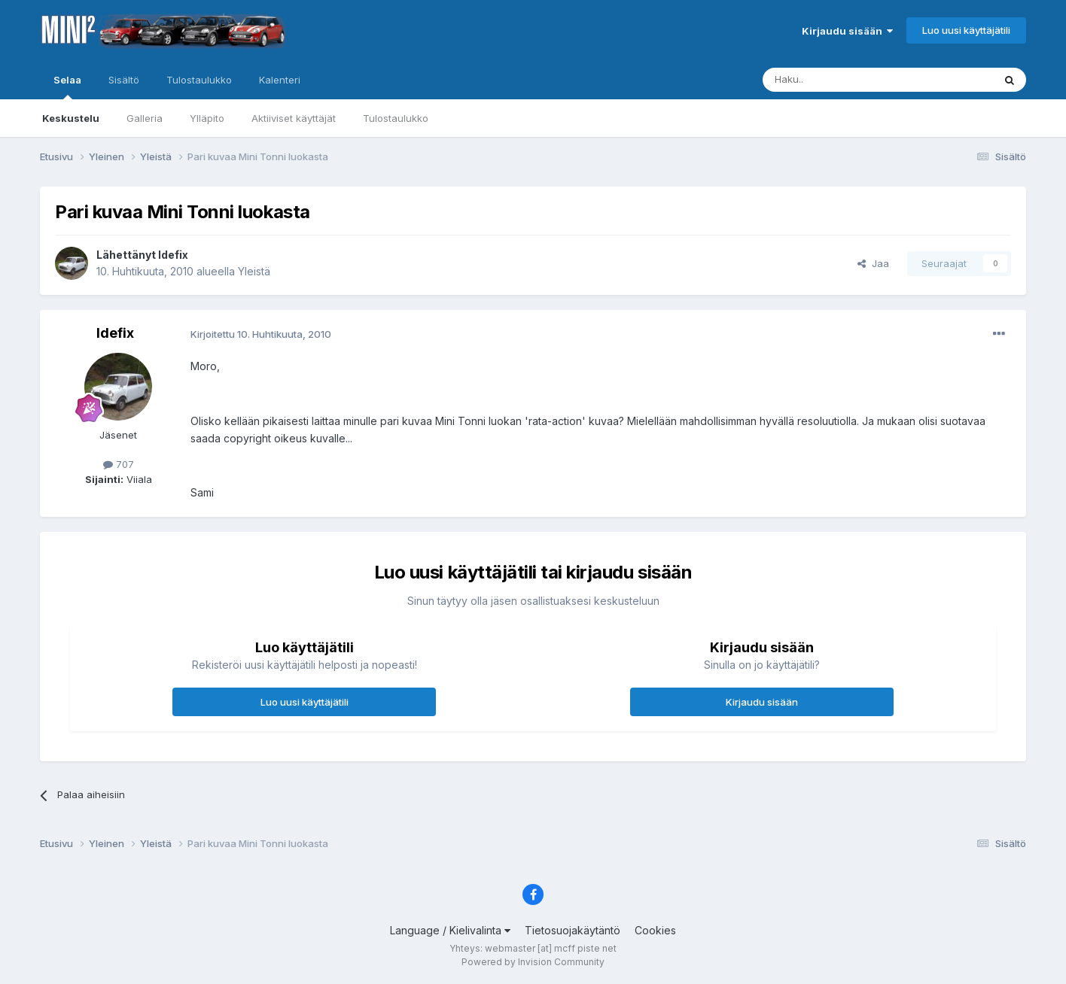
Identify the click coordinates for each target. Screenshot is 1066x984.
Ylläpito (207, 118)
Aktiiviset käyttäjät (293, 118)
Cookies (655, 930)
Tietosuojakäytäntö (572, 930)
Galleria (144, 118)
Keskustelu (70, 118)
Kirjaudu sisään (847, 31)
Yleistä (254, 271)
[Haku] (839, 80)
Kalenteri (279, 80)
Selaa (67, 86)
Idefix (173, 254)
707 (118, 464)
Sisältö (123, 80)
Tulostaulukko (395, 118)
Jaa (873, 263)
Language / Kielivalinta (450, 930)
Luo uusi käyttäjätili (966, 30)
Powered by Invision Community (533, 961)
